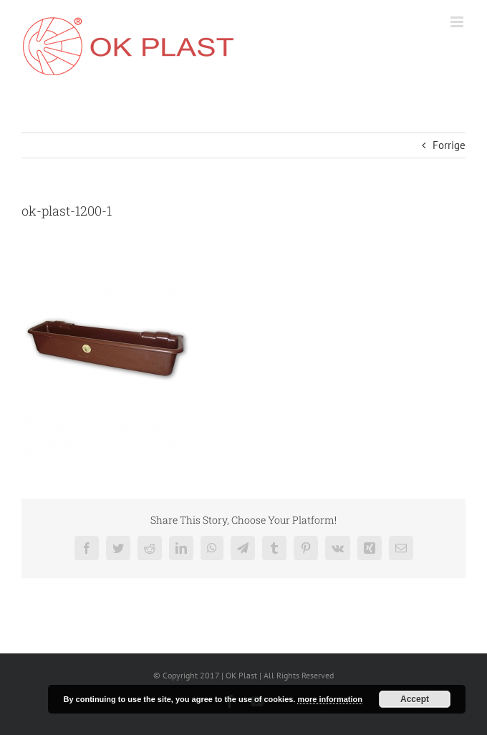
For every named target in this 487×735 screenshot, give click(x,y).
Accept (414, 699)
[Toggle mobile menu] (458, 21)
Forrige (449, 145)
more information (329, 699)
